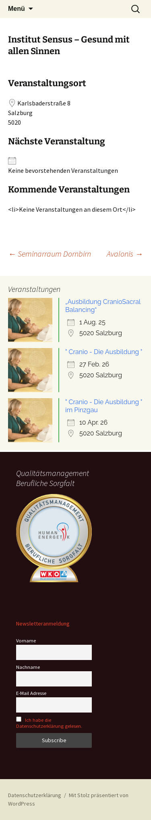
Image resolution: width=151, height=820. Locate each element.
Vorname (26, 641)
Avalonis (125, 254)
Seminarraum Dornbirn (49, 254)
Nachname (28, 667)
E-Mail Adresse (31, 693)
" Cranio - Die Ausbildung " (104, 352)
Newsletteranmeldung (43, 623)
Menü (16, 8)
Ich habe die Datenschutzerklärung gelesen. (49, 723)
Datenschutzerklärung (34, 795)
